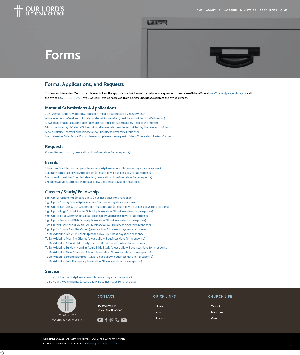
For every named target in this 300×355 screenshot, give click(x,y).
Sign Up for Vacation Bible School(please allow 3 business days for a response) (95, 220)
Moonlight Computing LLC (102, 343)
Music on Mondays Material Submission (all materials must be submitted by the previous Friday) (107, 127)
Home (159, 306)
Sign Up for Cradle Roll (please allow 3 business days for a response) (88, 197)
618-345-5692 (71, 97)
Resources (162, 318)
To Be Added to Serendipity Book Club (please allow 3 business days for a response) (99, 256)
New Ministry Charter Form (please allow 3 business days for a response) (92, 131)
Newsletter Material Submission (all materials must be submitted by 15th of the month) (101, 122)
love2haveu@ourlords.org (226, 93)
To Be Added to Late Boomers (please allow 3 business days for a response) (93, 261)
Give (214, 318)
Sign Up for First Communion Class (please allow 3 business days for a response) (96, 215)
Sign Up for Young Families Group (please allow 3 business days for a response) (95, 229)
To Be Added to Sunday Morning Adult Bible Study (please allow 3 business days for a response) (106, 247)
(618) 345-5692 (67, 315)
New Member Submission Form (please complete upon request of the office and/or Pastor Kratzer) (109, 136)
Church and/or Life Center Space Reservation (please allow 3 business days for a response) (103, 168)
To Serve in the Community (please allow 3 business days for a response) (91, 281)
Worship (216, 306)
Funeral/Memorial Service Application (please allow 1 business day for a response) (98, 172)
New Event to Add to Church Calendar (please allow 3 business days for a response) (98, 177)
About (160, 312)
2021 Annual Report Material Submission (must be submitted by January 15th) (95, 113)
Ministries (217, 312)
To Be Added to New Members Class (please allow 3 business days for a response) (98, 252)
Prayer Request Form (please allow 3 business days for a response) (87, 152)
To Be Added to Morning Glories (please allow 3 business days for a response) (95, 238)
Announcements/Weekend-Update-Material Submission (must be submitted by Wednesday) (105, 118)
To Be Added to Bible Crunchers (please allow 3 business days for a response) (95, 234)
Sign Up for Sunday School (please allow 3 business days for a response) (91, 202)
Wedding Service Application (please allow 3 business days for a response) (93, 181)
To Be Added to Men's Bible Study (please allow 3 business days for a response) (96, 243)
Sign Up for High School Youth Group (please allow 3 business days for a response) (98, 224)
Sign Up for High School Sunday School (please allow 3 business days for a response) (99, 211)
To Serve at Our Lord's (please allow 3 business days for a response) (88, 277)
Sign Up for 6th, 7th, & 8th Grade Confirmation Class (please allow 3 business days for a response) (107, 206)
